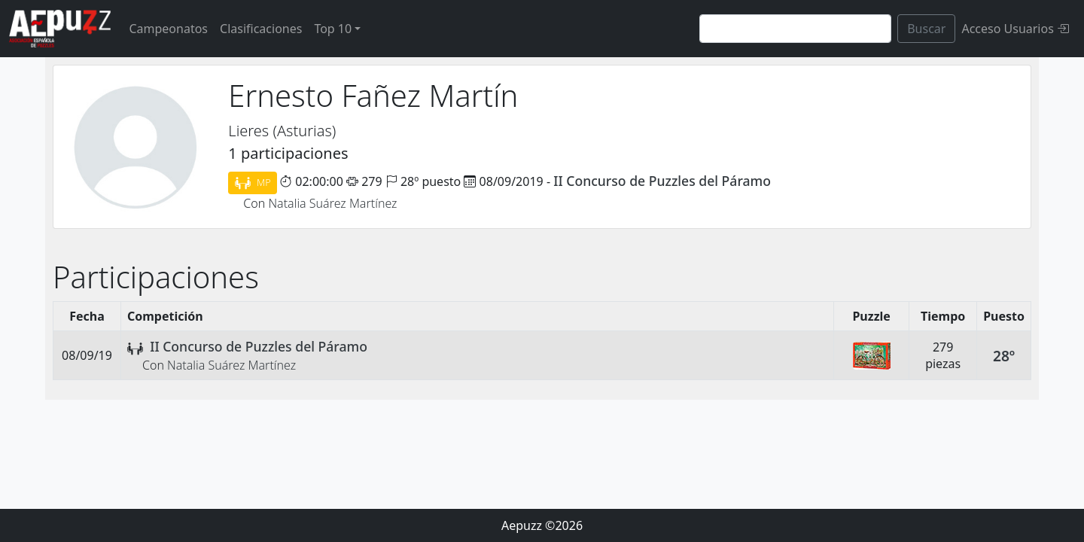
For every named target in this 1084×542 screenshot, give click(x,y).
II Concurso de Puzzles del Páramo (662, 181)
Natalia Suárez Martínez (332, 203)
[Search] (795, 28)
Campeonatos (168, 28)
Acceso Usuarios (1015, 28)
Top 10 (333, 28)
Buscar (926, 28)
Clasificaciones (261, 28)
